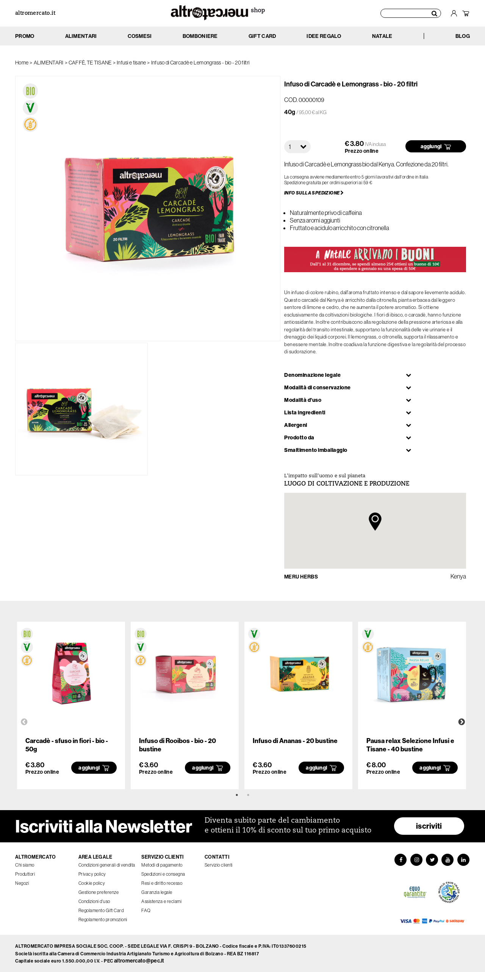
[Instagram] (416, 860)
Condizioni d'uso (94, 901)
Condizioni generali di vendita (106, 865)
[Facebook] (400, 860)
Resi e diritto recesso (161, 883)
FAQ (146, 910)
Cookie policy (91, 883)
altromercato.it (35, 13)
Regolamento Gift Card (101, 910)
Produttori (25, 874)
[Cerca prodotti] (410, 13)
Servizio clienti (219, 865)
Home (21, 62)
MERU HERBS (301, 576)
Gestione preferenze (98, 892)
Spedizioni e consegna (163, 874)
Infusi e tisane (131, 62)
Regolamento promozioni (102, 919)
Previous (24, 722)
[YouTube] (448, 860)
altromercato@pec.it (139, 960)
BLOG (462, 36)
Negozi (22, 883)
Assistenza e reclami (161, 901)
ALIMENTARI (49, 62)
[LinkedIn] (464, 860)
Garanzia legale (156, 892)
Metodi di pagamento (162, 865)
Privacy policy (92, 874)
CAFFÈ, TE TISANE (90, 62)
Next (461, 722)
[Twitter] (432, 860)
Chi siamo (24, 865)
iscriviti (429, 826)
